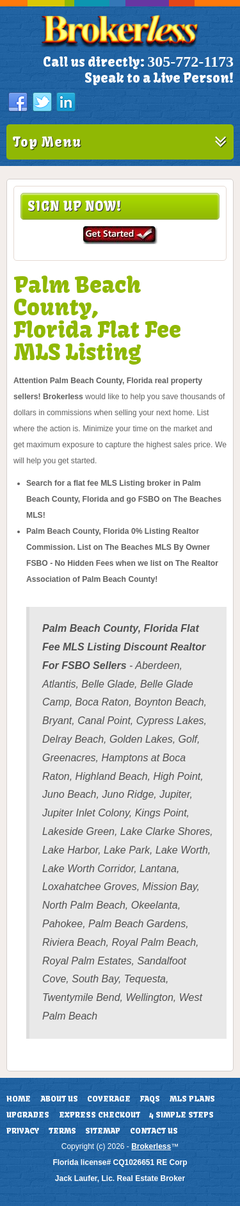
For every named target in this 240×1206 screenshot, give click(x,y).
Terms (62, 1131)
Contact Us (154, 1131)
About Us (59, 1099)
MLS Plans (192, 1099)
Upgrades (27, 1115)
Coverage (109, 1099)
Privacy (22, 1131)
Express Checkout (99, 1115)
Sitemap (102, 1131)
